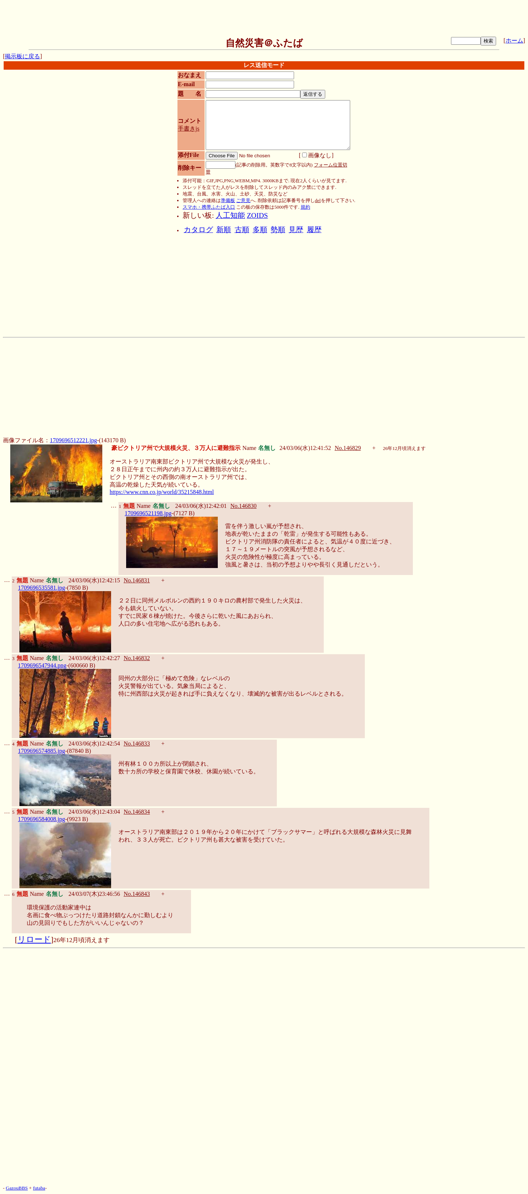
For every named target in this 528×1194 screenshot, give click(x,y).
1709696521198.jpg (148, 513)
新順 (223, 230)
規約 (305, 207)
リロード (34, 939)
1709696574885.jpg (41, 751)
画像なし (316, 155)
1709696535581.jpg (41, 588)
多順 (260, 230)
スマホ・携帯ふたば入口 (209, 207)
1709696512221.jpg (73, 440)
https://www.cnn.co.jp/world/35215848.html (162, 492)
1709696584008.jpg (41, 819)
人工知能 (230, 215)
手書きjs (188, 128)
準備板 (228, 200)
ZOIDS (257, 215)
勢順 (278, 230)
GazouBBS (17, 1188)
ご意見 (243, 200)
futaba (39, 1188)
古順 (242, 230)
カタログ (198, 230)
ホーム (514, 40)
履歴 (314, 230)
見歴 (296, 230)
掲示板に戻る (22, 56)
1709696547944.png (42, 665)
